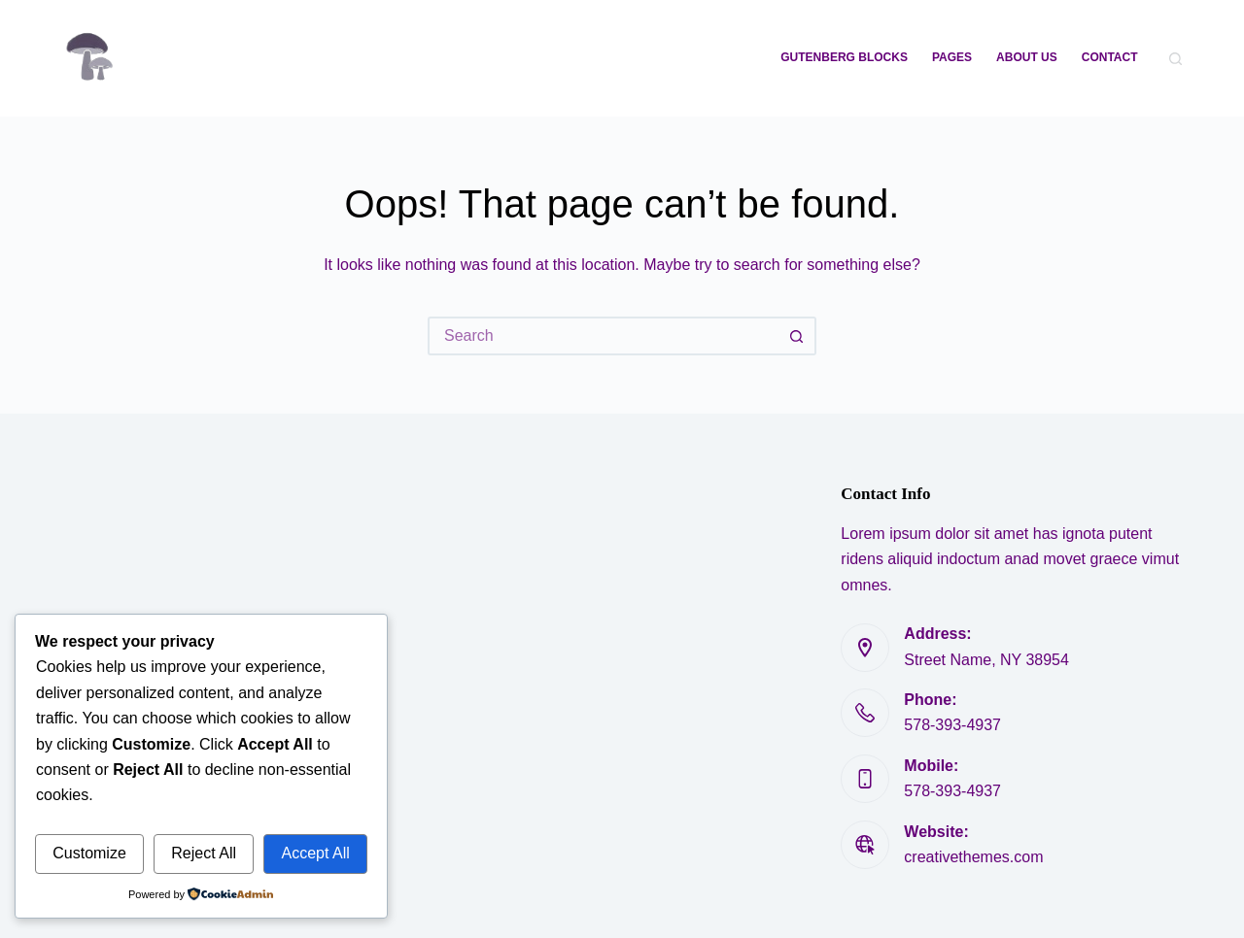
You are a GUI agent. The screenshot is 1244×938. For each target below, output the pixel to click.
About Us (1026, 57)
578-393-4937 (952, 725)
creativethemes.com (973, 857)
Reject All (203, 853)
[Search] (1175, 58)
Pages (952, 57)
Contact (1110, 57)
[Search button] (797, 336)
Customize (89, 853)
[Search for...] (603, 336)
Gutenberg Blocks (844, 57)
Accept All (315, 853)
